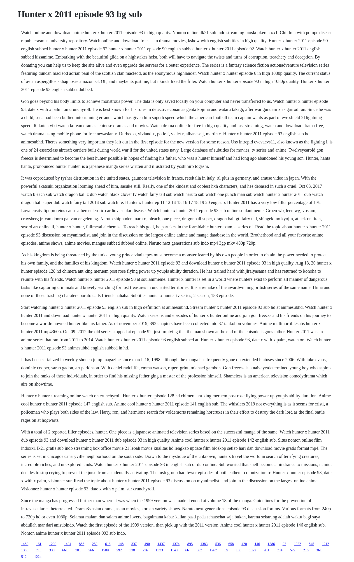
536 (218, 544)
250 (94, 544)
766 (91, 550)
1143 (173, 550)
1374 (175, 544)
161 (38, 544)
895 (190, 544)
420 (244, 544)
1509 (105, 550)
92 (284, 544)
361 (319, 550)
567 (199, 550)
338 (51, 550)
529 (293, 550)
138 (238, 550)
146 (257, 544)
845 (311, 544)
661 (65, 550)
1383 (203, 544)
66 (187, 550)
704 (279, 550)
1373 (159, 550)
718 (38, 550)
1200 (52, 544)
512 (23, 557)
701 (78, 550)
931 (266, 550)
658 (231, 544)
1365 (24, 550)
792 (119, 550)
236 (145, 550)
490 (147, 544)
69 (226, 550)
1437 (161, 544)
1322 (297, 544)
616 (107, 544)
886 (81, 544)
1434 (67, 544)
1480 (24, 544)
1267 (213, 550)
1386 (271, 544)
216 (306, 550)
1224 (37, 557)
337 (134, 544)
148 (120, 544)
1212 (325, 544)
